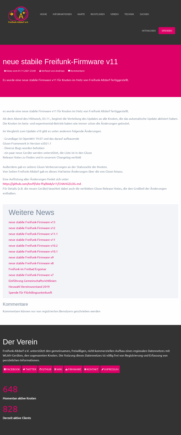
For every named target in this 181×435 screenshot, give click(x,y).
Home (43, 14)
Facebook (12, 369)
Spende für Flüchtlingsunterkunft (30, 292)
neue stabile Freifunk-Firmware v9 (31, 257)
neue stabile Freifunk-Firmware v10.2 (33, 245)
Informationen (62, 14)
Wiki (58, 369)
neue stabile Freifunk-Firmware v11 (32, 239)
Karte (81, 14)
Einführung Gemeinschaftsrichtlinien (32, 280)
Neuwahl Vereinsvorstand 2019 (29, 286)
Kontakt (91, 369)
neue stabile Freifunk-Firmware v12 (32, 228)
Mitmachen (149, 30)
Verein (114, 14)
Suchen (144, 14)
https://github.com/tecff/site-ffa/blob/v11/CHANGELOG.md (42, 183)
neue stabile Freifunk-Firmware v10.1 (33, 251)
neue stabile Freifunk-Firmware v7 (31, 275)
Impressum (110, 369)
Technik (129, 14)
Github (45, 369)
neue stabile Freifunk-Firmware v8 (31, 263)
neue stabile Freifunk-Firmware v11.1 (33, 233)
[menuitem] (43, 14)
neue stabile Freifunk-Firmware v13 (32, 222)
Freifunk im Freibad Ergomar (27, 269)
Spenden (167, 30)
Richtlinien (98, 14)
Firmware (73, 369)
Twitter (29, 369)
